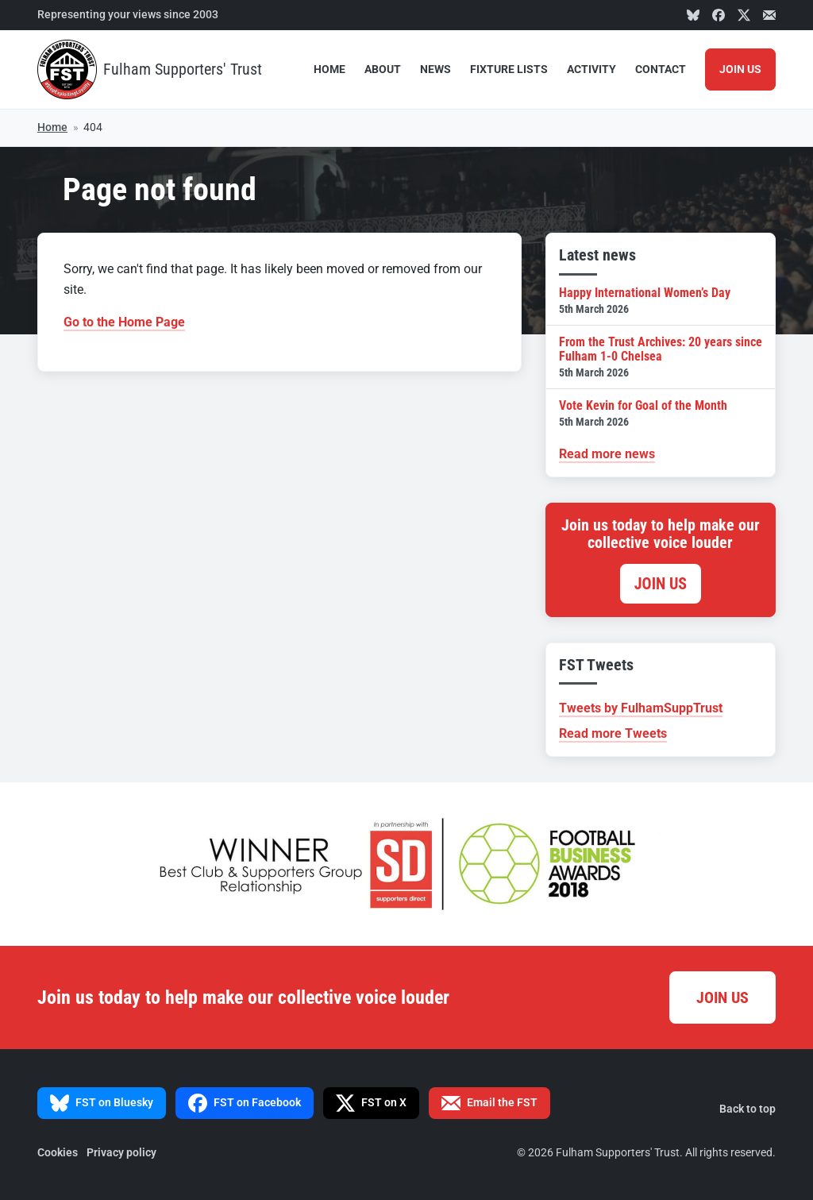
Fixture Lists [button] (509, 69)
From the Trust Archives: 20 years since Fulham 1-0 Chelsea (660, 356)
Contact (660, 69)
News (435, 69)
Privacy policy (121, 1152)
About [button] (382, 69)
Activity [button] (591, 69)
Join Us (740, 69)
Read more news (607, 453)
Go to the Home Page (124, 322)
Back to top (747, 1109)
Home (329, 69)
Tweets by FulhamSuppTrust (640, 708)
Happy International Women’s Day (660, 300)
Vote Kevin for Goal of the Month (660, 413)
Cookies (57, 1152)
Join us (660, 583)
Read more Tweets (613, 733)
